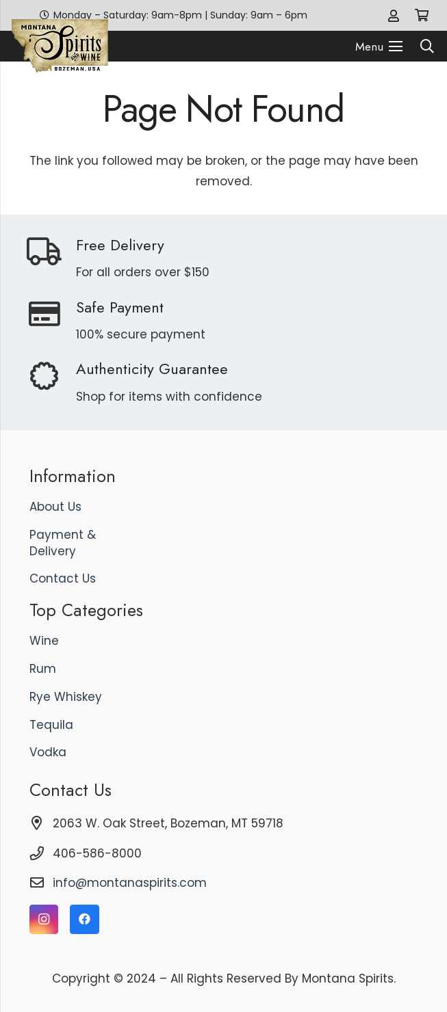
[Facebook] (84, 919)
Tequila (51, 725)
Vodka (47, 752)
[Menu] (379, 46)
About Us (55, 506)
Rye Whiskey (65, 697)
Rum (42, 669)
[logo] (60, 46)
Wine (44, 640)
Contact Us (62, 578)
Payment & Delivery (62, 543)
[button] (427, 46)
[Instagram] (44, 919)
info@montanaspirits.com (130, 883)
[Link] (393, 15)
